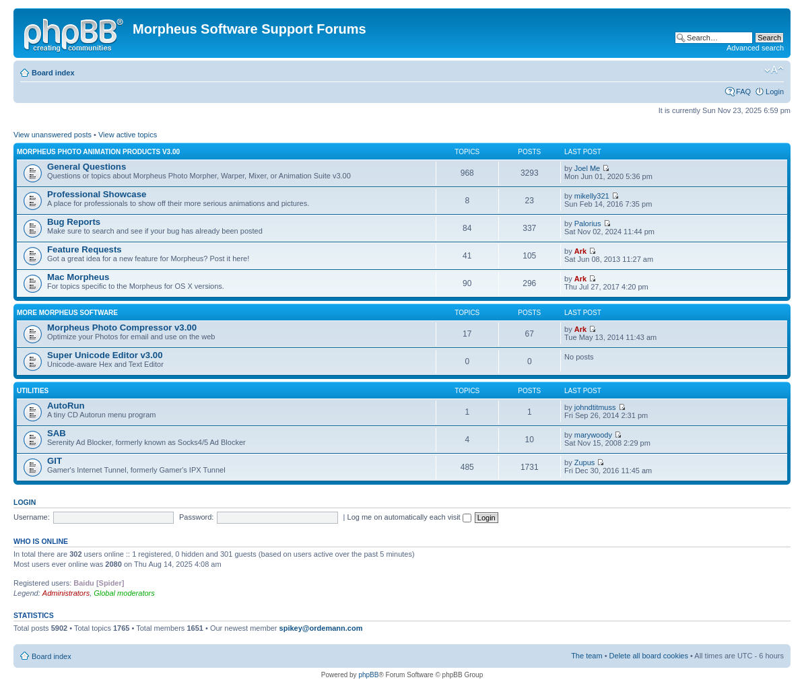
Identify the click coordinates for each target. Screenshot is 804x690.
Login (775, 92)
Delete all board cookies (648, 656)
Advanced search (755, 48)
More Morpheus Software (67, 312)
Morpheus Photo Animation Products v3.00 (98, 152)
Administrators (66, 593)
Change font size (774, 70)
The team (586, 656)
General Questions (86, 167)
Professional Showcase (96, 194)
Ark (580, 251)
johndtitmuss (595, 407)
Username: (31, 517)
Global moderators (124, 593)
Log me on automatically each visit (409, 517)
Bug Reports (73, 222)
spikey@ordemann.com (321, 628)
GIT (54, 461)
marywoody (593, 435)
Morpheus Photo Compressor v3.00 (122, 327)
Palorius (587, 223)
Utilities (32, 390)
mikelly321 (591, 196)
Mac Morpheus (78, 277)
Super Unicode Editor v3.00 (104, 355)
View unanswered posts (52, 135)
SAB (56, 433)
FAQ (743, 92)
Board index (53, 73)
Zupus (584, 462)
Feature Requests (84, 249)
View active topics (127, 135)
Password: (196, 517)
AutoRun (66, 406)
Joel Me (587, 168)
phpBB (368, 675)
